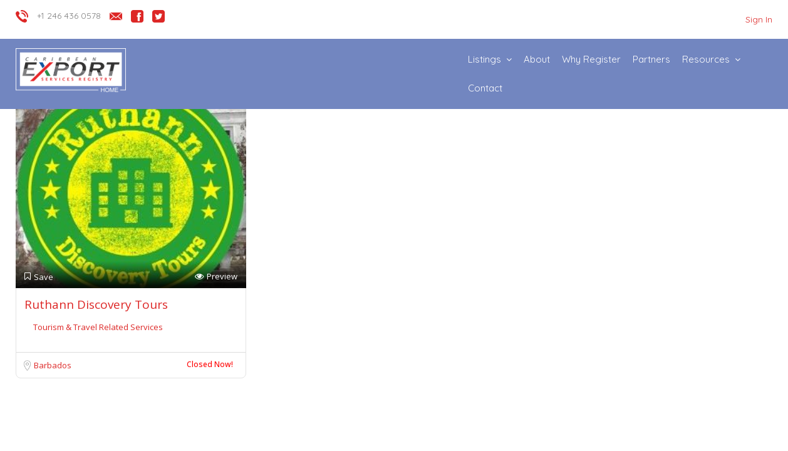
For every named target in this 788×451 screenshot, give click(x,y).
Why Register (591, 59)
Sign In (758, 19)
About (537, 59)
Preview (216, 276)
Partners (651, 59)
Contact (485, 88)
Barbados (52, 365)
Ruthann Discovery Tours (96, 304)
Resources (706, 59)
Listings (484, 59)
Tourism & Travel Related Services (98, 327)
